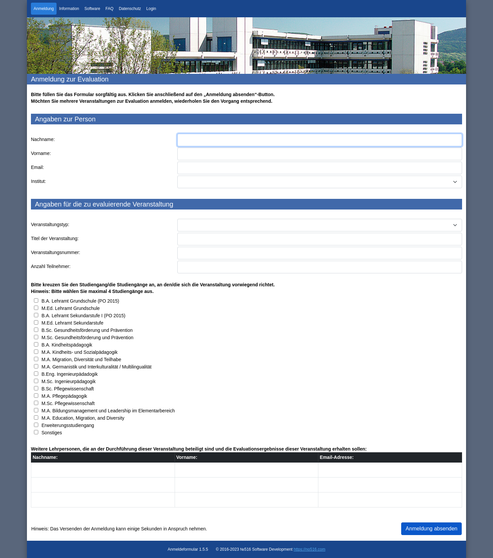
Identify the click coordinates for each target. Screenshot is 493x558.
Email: (37, 167)
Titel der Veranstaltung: (55, 238)
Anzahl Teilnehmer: (51, 266)
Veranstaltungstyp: (50, 224)
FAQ (109, 8)
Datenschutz (130, 8)
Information (69, 8)
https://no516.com (309, 549)
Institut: (38, 181)
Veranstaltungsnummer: (55, 252)
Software (92, 8)
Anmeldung (44, 8)
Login (151, 8)
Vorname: (41, 153)
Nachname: (43, 139)
